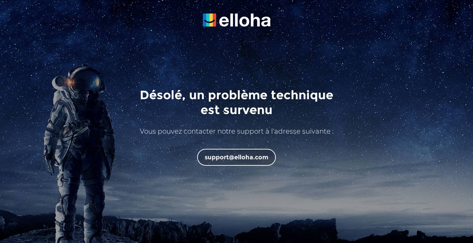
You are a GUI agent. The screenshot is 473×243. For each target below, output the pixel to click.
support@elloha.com (236, 157)
